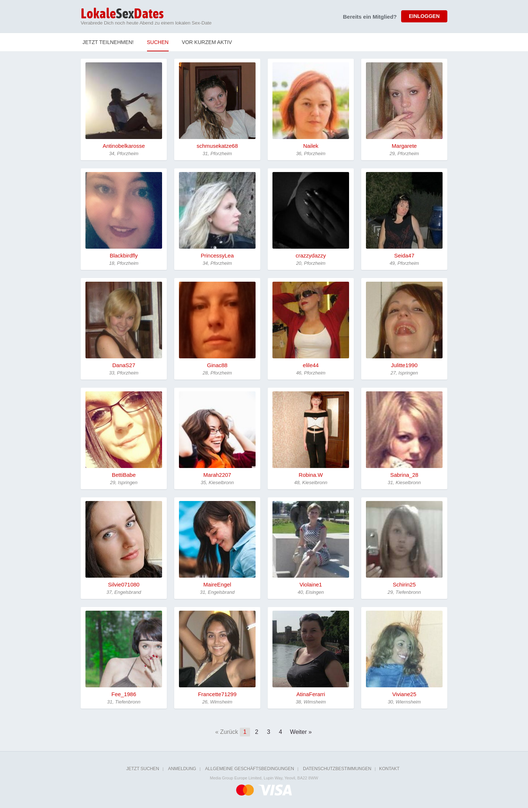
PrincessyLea (217, 255)
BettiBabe (124, 475)
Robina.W (311, 475)
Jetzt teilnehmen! (108, 42)
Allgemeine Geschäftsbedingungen (249, 768)
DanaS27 (123, 365)
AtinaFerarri (310, 694)
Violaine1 (311, 584)
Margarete (404, 146)
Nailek (311, 146)
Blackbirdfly (124, 255)
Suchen (158, 42)
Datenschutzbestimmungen (337, 768)
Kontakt (389, 768)
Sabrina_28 (404, 475)
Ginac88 (217, 365)
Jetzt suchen (142, 768)
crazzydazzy (311, 255)
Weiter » (301, 732)
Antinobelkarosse (124, 146)
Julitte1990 (404, 365)
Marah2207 (217, 475)
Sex (122, 14)
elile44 (311, 365)
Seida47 (404, 255)
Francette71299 (217, 694)
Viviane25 (404, 694)
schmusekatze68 (217, 146)
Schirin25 (404, 584)
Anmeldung (182, 768)
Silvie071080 (124, 584)
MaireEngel (217, 584)
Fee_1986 (123, 694)
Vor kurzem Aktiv (207, 42)
